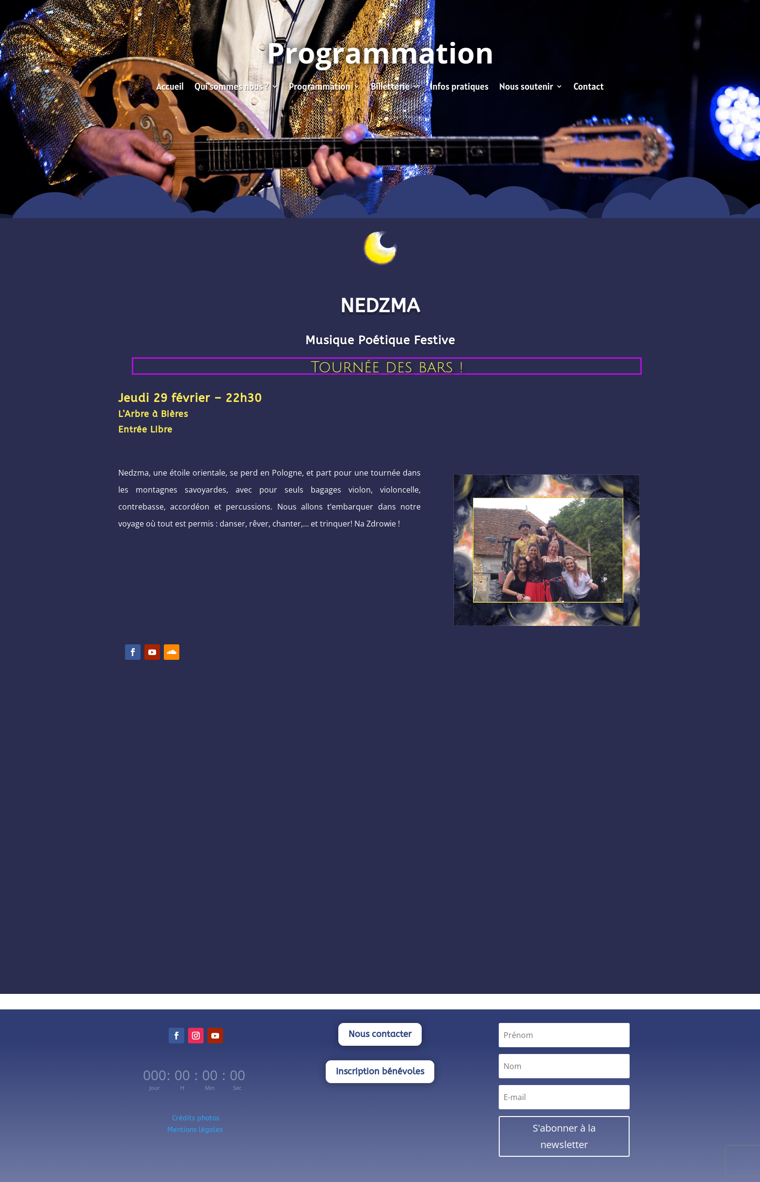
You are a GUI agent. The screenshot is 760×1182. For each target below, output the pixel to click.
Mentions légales (196, 1130)
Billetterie (390, 87)
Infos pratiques (459, 87)
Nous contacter (380, 1034)
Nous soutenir (526, 87)
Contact (588, 87)
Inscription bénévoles (380, 1071)
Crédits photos (196, 1118)
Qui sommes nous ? (231, 87)
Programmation (319, 87)
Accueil (170, 87)
